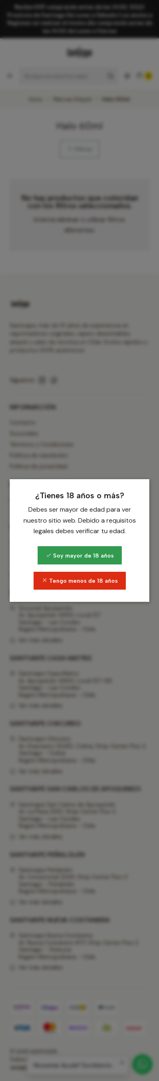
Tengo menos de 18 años (80, 580)
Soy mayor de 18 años (80, 555)
